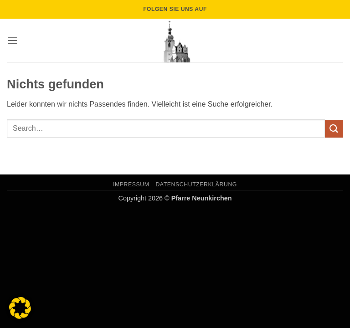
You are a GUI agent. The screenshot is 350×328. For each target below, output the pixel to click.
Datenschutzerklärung (196, 184)
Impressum (131, 184)
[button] (12, 40)
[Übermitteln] (334, 129)
